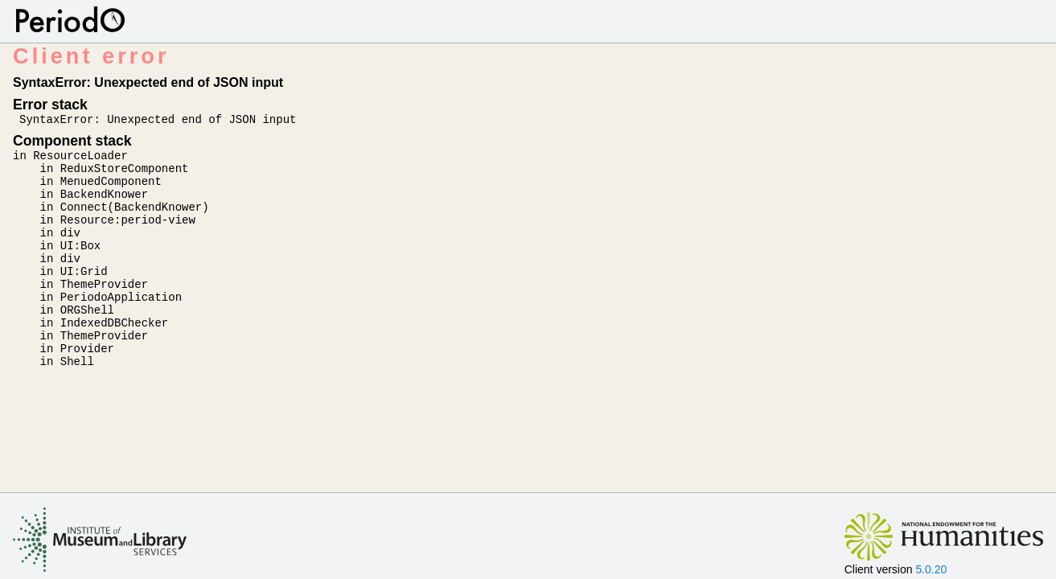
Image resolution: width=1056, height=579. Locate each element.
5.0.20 (931, 569)
